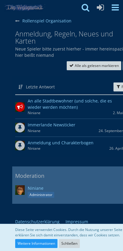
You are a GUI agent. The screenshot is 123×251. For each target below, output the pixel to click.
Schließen (69, 243)
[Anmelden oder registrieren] (100, 7)
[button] (115, 7)
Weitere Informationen (36, 243)
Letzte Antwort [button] (40, 87)
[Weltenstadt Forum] (27, 7)
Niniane (35, 188)
